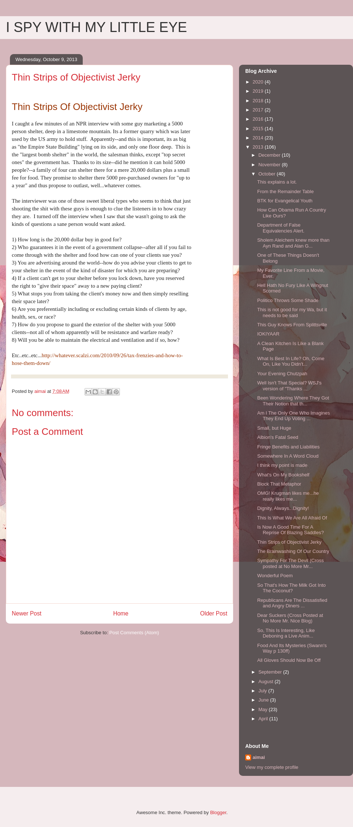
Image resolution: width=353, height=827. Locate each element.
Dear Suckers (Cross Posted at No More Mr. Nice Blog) (290, 618)
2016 (259, 119)
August (266, 681)
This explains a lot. (277, 182)
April (264, 718)
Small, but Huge (274, 428)
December (270, 155)
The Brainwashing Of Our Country (293, 551)
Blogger (218, 812)
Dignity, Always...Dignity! (283, 508)
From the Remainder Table (285, 191)
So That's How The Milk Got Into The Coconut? (291, 588)
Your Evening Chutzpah (282, 373)
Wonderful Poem (275, 575)
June (264, 700)
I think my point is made (282, 465)
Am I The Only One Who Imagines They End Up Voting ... (293, 416)
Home (121, 613)
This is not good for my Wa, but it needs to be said (292, 312)
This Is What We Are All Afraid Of (292, 518)
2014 (259, 138)
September (270, 672)
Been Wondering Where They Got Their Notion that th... (293, 401)
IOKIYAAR (268, 334)
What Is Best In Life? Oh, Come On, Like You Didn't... (290, 361)
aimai (259, 757)
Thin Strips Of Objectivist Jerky (77, 106)
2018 (259, 100)
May (263, 709)
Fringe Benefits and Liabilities (288, 447)
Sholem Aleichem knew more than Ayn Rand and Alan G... (293, 243)
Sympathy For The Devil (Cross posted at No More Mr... (290, 563)
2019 (259, 91)
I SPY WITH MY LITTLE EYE (96, 27)
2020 (259, 82)
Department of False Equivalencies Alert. (280, 228)
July (263, 690)
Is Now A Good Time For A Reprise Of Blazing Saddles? (290, 530)
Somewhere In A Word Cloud (287, 456)
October (267, 174)
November (270, 164)
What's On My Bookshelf (283, 475)
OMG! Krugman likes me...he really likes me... (288, 496)
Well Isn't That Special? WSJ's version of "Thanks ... (289, 385)
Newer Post (27, 613)
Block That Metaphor (279, 484)
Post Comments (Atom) (134, 632)
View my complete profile (271, 767)
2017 (259, 110)
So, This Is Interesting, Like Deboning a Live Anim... (286, 633)
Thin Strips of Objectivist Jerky (289, 542)
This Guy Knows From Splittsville (292, 324)
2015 (259, 128)
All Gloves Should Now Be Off (288, 660)
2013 (259, 147)
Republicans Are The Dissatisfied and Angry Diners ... (292, 603)
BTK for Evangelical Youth (284, 200)
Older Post (213, 613)
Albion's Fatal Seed (277, 437)
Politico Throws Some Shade (287, 300)
